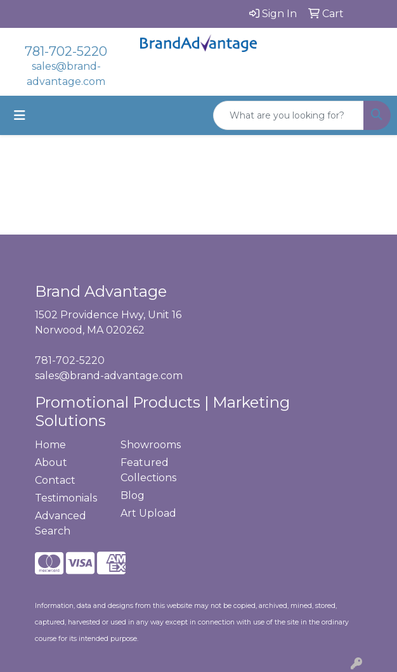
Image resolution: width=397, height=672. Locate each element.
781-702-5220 (66, 51)
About (51, 462)
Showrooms (150, 445)
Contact (55, 480)
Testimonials (66, 498)
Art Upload (148, 513)
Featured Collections (148, 470)
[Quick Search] (288, 115)
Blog (132, 495)
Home (50, 445)
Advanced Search (60, 523)
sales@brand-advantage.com (109, 376)
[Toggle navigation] (19, 115)
